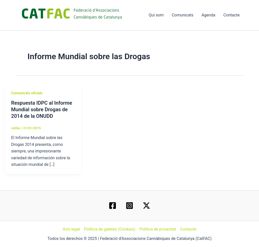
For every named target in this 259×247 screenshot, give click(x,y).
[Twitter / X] (146, 205)
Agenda (208, 15)
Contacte (231, 15)
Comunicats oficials (26, 93)
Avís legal (71, 229)
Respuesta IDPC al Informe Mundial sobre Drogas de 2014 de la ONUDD (41, 109)
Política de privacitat (157, 229)
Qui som (156, 15)
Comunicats (182, 15)
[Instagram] (129, 205)
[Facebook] (112, 205)
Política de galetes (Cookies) (109, 229)
